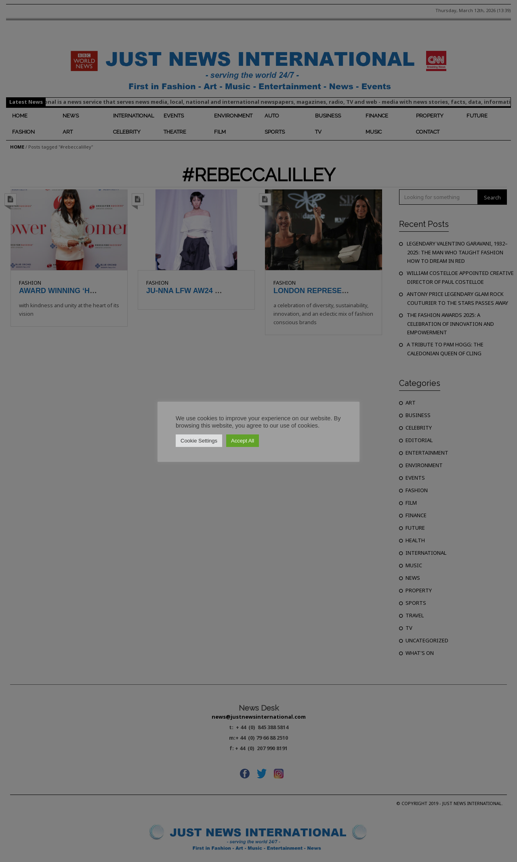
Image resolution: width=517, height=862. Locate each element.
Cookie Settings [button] (199, 441)
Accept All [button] (242, 441)
